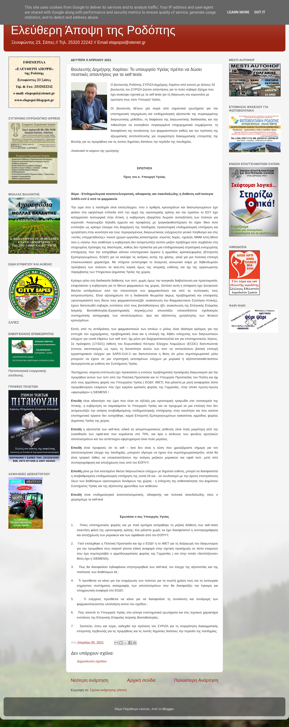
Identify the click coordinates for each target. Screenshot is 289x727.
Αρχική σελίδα (141, 680)
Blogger (168, 709)
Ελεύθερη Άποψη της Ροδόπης (93, 30)
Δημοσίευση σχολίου (92, 661)
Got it (259, 12)
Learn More (238, 12)
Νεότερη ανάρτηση (89, 680)
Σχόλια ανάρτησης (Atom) (108, 690)
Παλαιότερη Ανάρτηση (196, 680)
